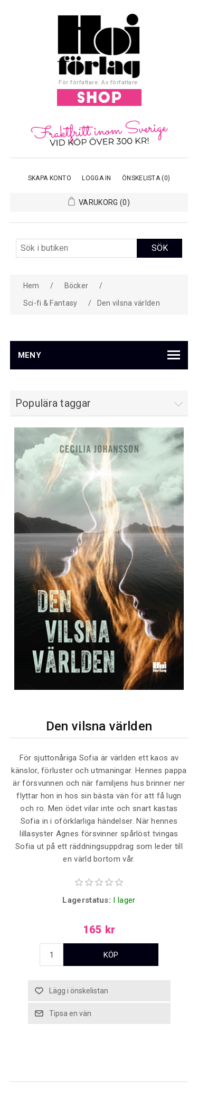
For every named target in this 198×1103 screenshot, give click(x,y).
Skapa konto (49, 178)
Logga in (96, 178)
